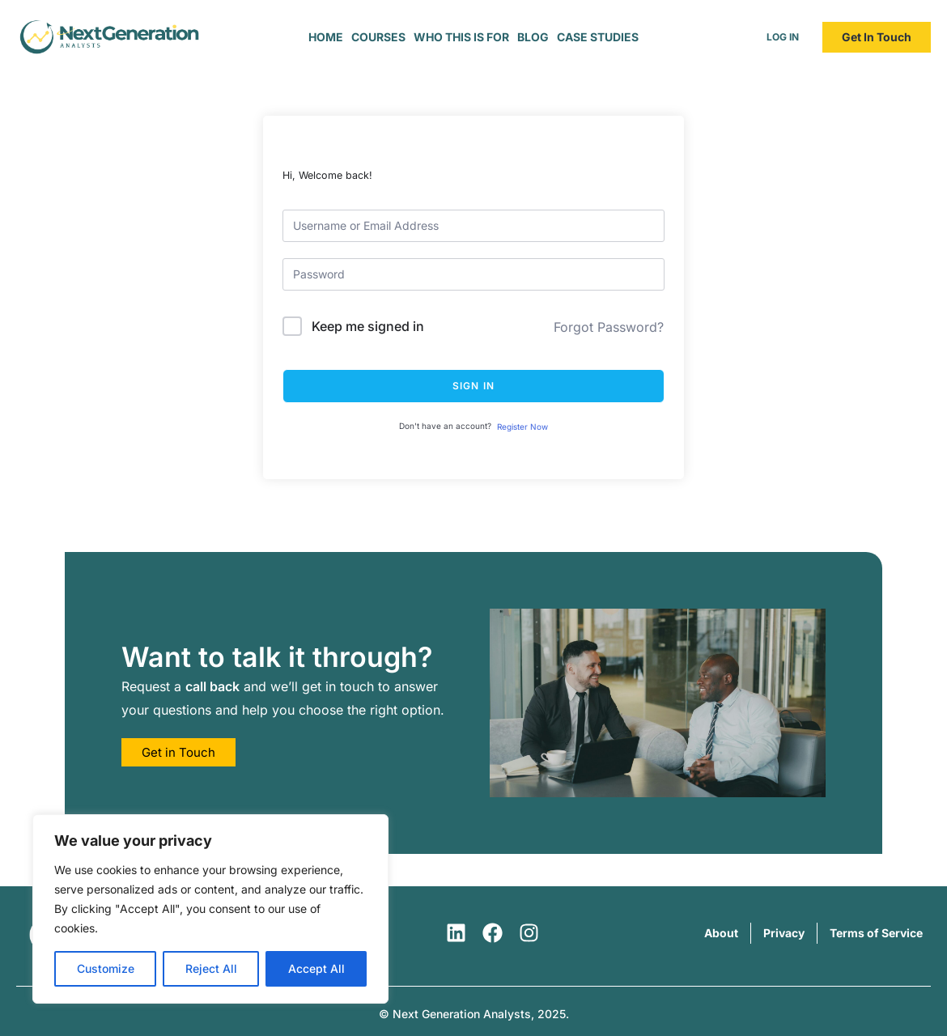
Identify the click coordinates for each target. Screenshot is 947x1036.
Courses (378, 37)
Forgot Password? (609, 327)
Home (325, 37)
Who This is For (461, 37)
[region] (210, 909)
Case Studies (598, 37)
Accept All (316, 968)
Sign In (473, 386)
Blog (533, 37)
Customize (105, 968)
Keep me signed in (368, 326)
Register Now (522, 426)
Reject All (211, 968)
